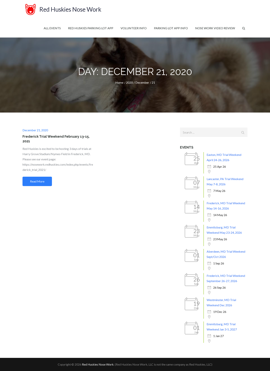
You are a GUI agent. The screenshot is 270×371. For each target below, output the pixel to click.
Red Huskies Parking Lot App (90, 28)
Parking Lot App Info (171, 28)
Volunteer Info (134, 28)
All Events (52, 28)
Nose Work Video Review (215, 28)
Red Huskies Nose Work (70, 9)
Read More (37, 181)
